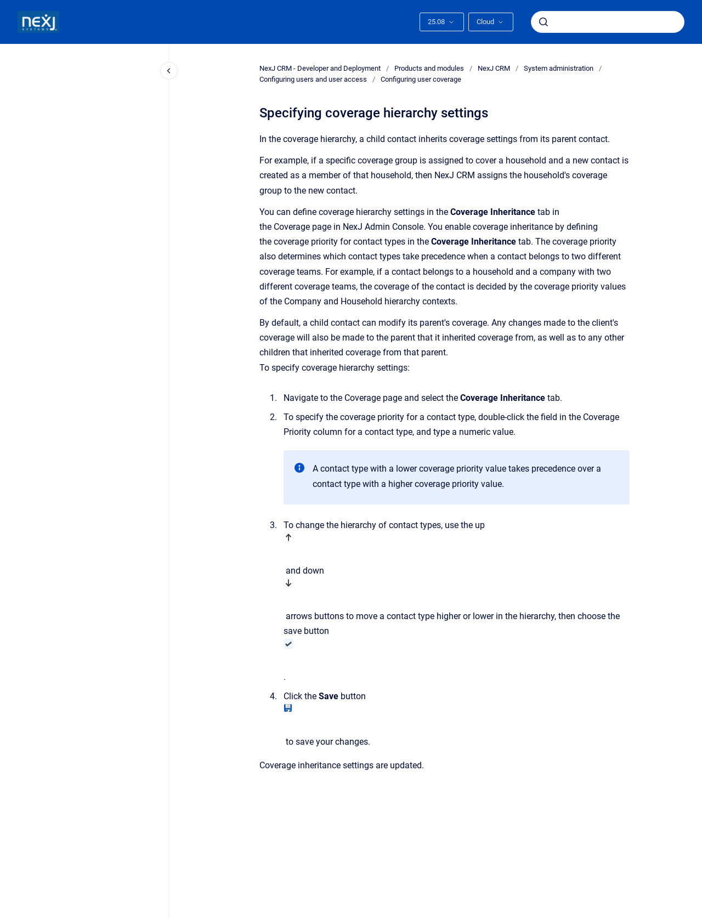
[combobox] (607, 22)
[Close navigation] (169, 71)
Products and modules (429, 68)
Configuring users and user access (313, 79)
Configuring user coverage (421, 79)
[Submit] (543, 22)
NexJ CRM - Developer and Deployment (320, 68)
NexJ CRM (494, 68)
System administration (558, 68)
